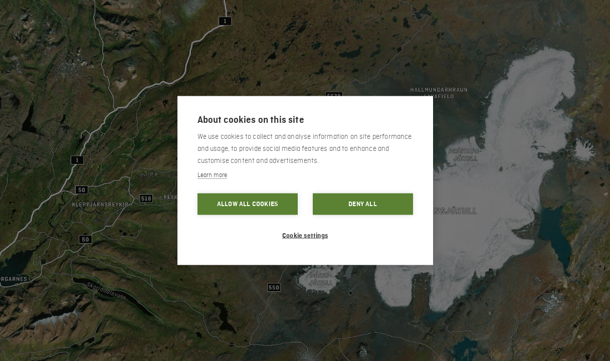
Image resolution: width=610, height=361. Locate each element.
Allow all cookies (247, 204)
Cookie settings (305, 235)
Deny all (362, 204)
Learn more (212, 175)
